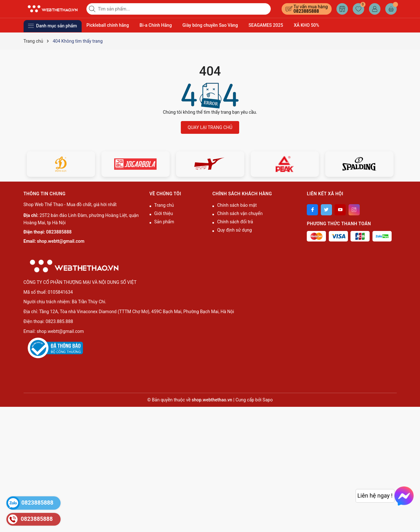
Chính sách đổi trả (235, 221)
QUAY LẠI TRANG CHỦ (210, 127)
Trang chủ (164, 205)
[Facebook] (312, 209)
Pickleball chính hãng (107, 25)
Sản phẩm (164, 221)
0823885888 (306, 11)
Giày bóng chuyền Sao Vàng (210, 25)
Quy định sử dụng (234, 230)
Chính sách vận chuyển (240, 213)
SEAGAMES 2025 (265, 25)
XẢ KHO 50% (306, 25)
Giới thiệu (163, 213)
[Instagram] (354, 209)
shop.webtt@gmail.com (61, 241)
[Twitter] (326, 209)
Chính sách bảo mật (237, 205)
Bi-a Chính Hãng (156, 25)
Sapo (267, 399)
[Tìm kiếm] (92, 9)
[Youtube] (340, 209)
